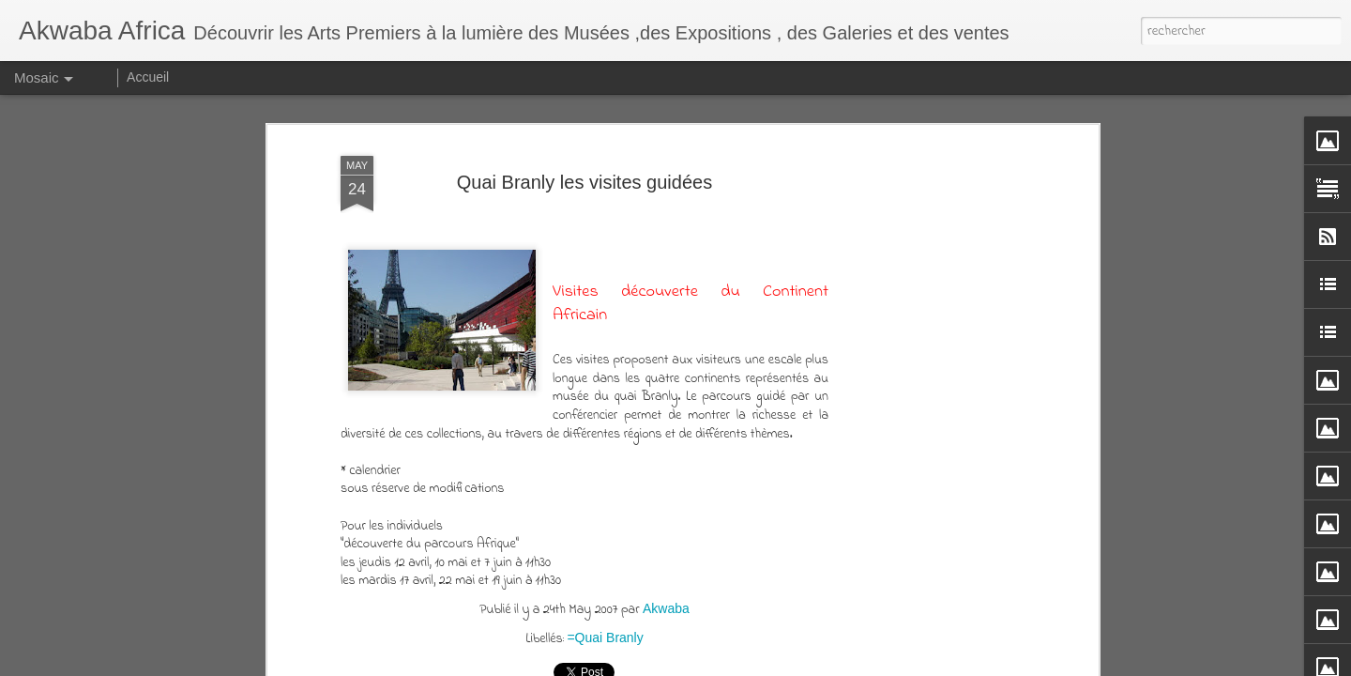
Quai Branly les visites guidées (584, 182)
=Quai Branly (605, 637)
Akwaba (666, 608)
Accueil (148, 76)
